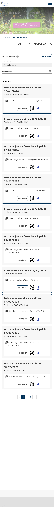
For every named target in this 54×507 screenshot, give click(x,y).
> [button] (34, 397)
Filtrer (46, 56)
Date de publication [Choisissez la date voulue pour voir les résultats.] (10, 62)
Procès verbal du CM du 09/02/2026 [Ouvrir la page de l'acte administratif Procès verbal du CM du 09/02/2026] (25, 209)
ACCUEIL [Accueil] (6, 37)
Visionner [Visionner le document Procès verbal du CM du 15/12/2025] (22, 288)
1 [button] (23, 397)
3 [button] (30, 397)
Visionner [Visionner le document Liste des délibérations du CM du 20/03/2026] (22, 198)
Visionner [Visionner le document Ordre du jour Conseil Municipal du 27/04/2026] (22, 167)
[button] (32, 108)
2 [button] (26, 397)
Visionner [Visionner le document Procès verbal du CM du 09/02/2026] (22, 226)
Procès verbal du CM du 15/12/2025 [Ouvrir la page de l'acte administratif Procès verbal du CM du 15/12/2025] (25, 270)
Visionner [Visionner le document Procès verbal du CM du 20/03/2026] (22, 136)
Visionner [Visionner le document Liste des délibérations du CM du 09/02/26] (22, 319)
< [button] (19, 397)
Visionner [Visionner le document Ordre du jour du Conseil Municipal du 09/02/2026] (22, 353)
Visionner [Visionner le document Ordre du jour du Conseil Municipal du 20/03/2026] (22, 260)
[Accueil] (4, 3)
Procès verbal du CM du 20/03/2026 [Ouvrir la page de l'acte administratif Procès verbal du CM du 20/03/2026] (25, 119)
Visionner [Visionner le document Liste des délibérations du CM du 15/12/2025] (22, 384)
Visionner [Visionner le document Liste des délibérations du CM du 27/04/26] (22, 108)
